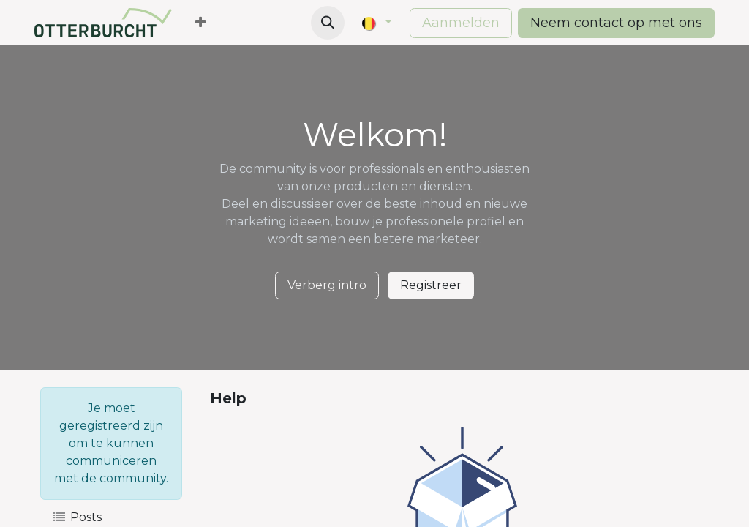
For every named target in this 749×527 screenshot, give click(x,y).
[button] (328, 23)
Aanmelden (461, 23)
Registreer (431, 285)
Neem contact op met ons (616, 23)
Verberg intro (326, 285)
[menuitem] (200, 23)
